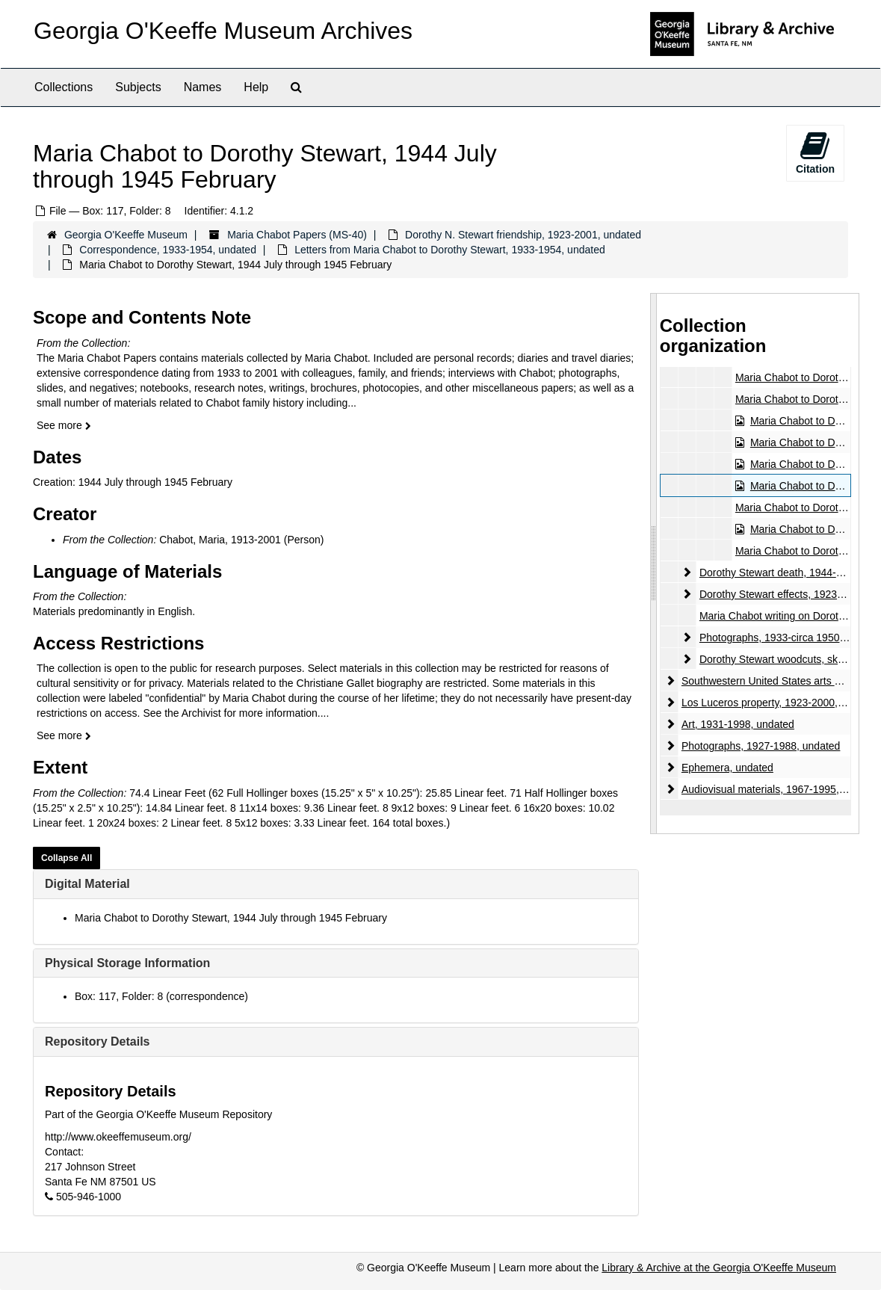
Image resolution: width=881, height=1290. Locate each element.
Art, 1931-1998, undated (737, 724)
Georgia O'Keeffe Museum (126, 235)
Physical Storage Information (127, 963)
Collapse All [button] (66, 858)
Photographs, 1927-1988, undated (761, 746)
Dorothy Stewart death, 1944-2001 (779, 572)
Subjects (138, 87)
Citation (815, 152)
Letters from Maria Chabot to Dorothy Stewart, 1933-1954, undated (449, 250)
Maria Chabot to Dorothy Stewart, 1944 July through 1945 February (231, 918)
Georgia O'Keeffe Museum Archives (223, 30)
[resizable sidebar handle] (654, 563)
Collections (63, 87)
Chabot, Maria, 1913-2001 (220, 540)
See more (64, 425)
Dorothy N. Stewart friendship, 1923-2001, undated (523, 235)
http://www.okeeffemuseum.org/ (118, 1137)
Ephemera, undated (727, 768)
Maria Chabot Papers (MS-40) (297, 235)
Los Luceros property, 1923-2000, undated (780, 703)
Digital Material (87, 883)
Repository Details (97, 1041)
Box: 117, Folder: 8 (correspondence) (161, 996)
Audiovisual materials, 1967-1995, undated (780, 789)
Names (203, 87)
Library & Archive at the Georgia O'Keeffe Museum (719, 1268)
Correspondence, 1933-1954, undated (167, 250)
